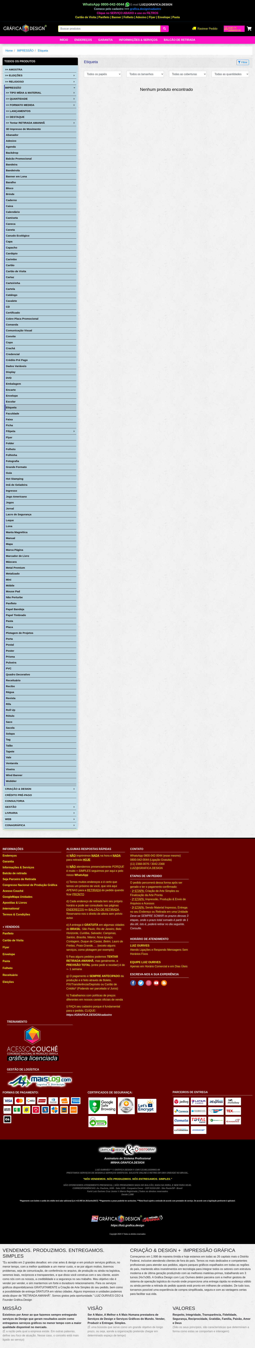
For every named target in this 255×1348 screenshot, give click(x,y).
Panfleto (103, 17)
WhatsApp (81, 875)
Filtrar (242, 62)
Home (9, 50)
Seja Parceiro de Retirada (19, 879)
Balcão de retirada (15, 873)
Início (64, 39)
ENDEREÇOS (75, 909)
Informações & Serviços (138, 39)
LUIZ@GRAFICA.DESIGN (155, 4)
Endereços (83, 39)
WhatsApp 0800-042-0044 (106, 4)
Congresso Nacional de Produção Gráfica (30, 885)
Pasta (176, 17)
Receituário (10, 975)
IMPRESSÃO (25, 50)
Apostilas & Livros (15, 902)
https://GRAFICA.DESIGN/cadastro (89, 1014)
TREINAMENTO (17, 1021)
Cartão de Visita (85, 17)
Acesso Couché (13, 890)
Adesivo (141, 17)
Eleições (8, 981)
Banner (116, 17)
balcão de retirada (179, 39)
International (11, 908)
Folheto (129, 17)
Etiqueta (43, 50)
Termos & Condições (16, 914)
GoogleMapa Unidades (17, 896)
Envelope (164, 17)
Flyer (152, 17)
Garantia (105, 39)
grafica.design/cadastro (145, 8)
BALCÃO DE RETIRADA (104, 909)
